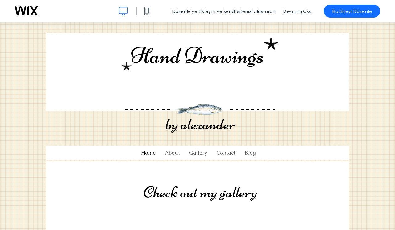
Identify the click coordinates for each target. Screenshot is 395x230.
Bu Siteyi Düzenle (352, 11)
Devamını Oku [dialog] (297, 11)
